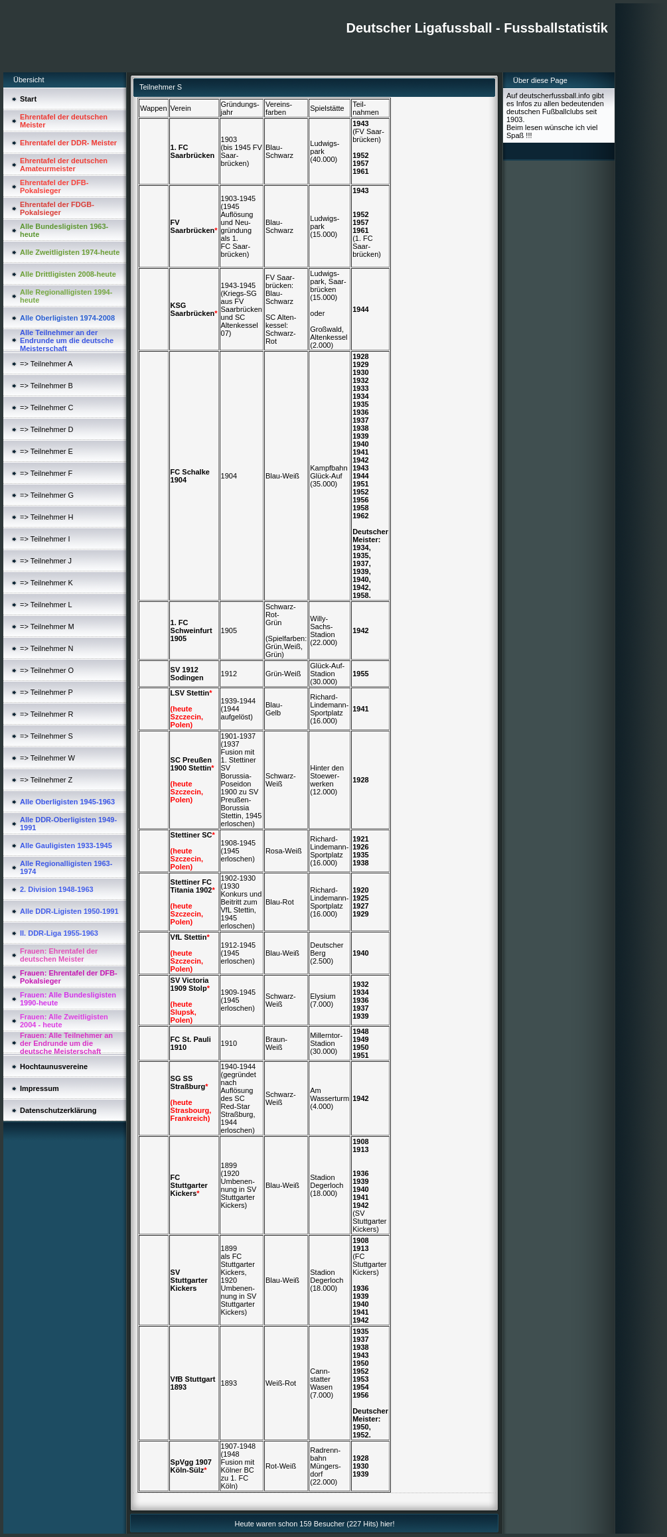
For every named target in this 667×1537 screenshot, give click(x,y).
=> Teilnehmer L (46, 605)
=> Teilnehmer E (46, 451)
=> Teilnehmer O (47, 670)
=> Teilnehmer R (47, 714)
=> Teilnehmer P (46, 692)
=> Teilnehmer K (46, 583)
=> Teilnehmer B (46, 386)
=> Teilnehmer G (47, 495)
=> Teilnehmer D (47, 429)
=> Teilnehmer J (46, 561)
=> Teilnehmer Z (46, 780)
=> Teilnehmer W (47, 758)
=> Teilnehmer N (47, 648)
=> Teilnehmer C (47, 407)
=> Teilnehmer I (45, 539)
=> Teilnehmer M (47, 626)
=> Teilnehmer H (47, 517)
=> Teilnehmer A (46, 364)
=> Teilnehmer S (46, 736)
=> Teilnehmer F (46, 473)
